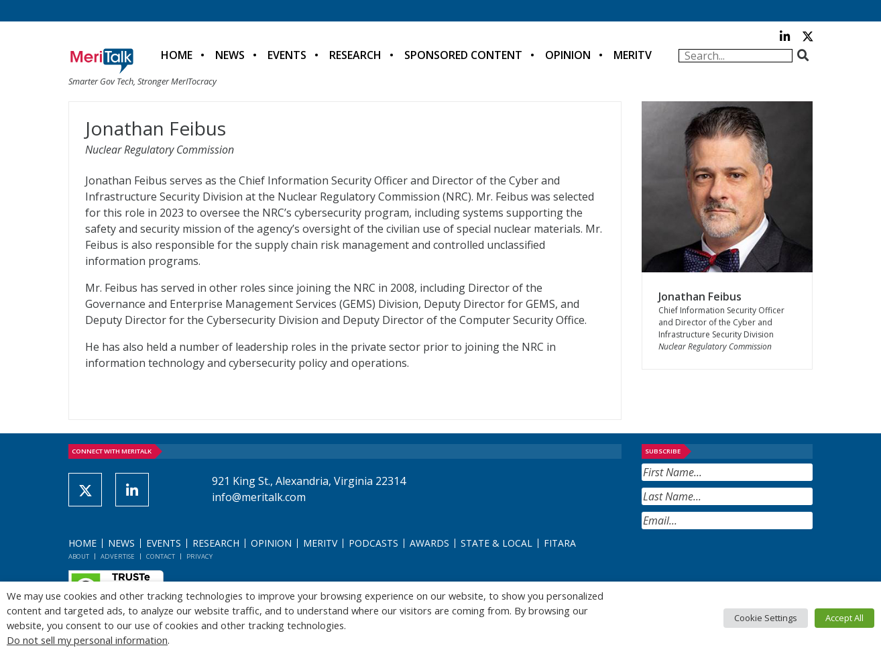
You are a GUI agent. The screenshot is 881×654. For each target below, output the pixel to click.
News (230, 55)
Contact (160, 556)
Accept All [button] (844, 618)
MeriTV (632, 55)
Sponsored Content (463, 55)
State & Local (496, 543)
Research (355, 55)
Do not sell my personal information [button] (87, 640)
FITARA (560, 543)
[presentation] (743, 562)
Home (176, 55)
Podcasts (373, 543)
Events (287, 55)
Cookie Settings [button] (765, 618)
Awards (429, 543)
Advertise (118, 556)
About (78, 556)
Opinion (568, 55)
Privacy (199, 556)
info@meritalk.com (259, 497)
